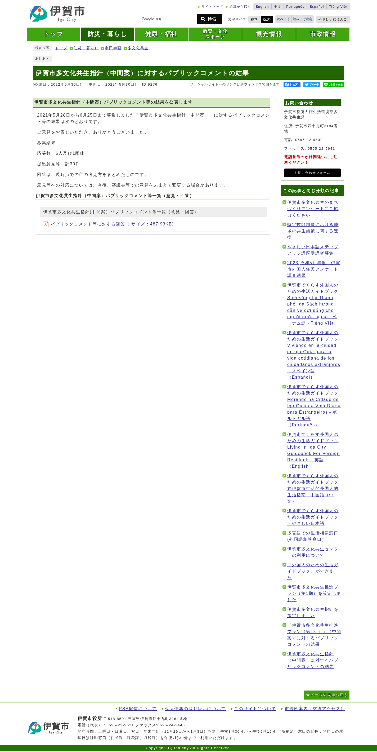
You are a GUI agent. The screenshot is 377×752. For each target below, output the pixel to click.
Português (295, 6)
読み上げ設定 (302, 19)
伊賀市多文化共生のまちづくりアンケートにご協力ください (313, 208)
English (262, 6)
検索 (212, 19)
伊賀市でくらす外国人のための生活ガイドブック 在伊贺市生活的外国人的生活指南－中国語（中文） (313, 488)
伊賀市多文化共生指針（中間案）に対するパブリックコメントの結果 (313, 660)
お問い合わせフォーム (312, 172)
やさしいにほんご (332, 19)
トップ (61, 48)
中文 (277, 6)
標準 (254, 19)
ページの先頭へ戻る (329, 695)
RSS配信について (138, 708)
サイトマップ (212, 6)
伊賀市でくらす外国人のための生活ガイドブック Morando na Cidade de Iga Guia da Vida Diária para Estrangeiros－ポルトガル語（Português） (314, 405)
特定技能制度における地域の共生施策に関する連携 (313, 231)
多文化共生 (138, 48)
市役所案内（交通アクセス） (315, 708)
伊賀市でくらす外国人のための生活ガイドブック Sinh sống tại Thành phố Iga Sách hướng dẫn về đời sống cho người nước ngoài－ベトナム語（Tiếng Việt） (313, 304)
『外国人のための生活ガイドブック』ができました (313, 571)
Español (316, 6)
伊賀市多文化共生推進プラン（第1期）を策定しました (314, 593)
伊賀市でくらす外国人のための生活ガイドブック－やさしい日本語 (313, 517)
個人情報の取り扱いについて (195, 708)
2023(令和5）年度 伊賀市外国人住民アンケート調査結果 (313, 269)
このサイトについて (255, 708)
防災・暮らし (86, 48)
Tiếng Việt (338, 6)
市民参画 (113, 48)
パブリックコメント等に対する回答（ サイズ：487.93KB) (108, 224)
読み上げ (283, 19)
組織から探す (240, 6)
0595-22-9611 (120, 725)
